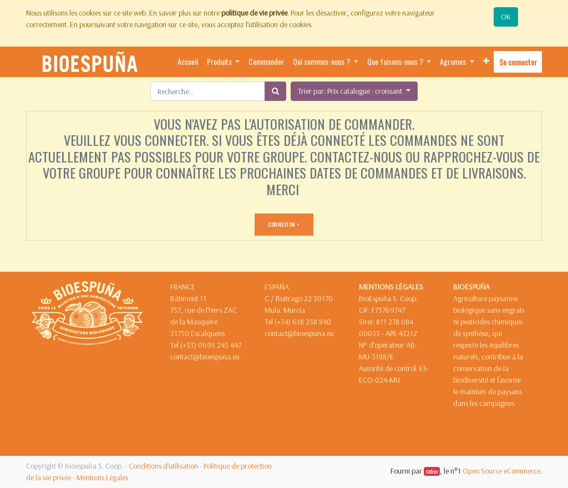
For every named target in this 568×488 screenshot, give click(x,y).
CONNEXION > (284, 224)
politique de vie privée (254, 13)
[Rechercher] (275, 91)
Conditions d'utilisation (163, 466)
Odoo (432, 471)
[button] (486, 61)
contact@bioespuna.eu (205, 357)
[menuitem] (187, 62)
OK (506, 17)
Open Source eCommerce (501, 471)
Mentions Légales (102, 477)
